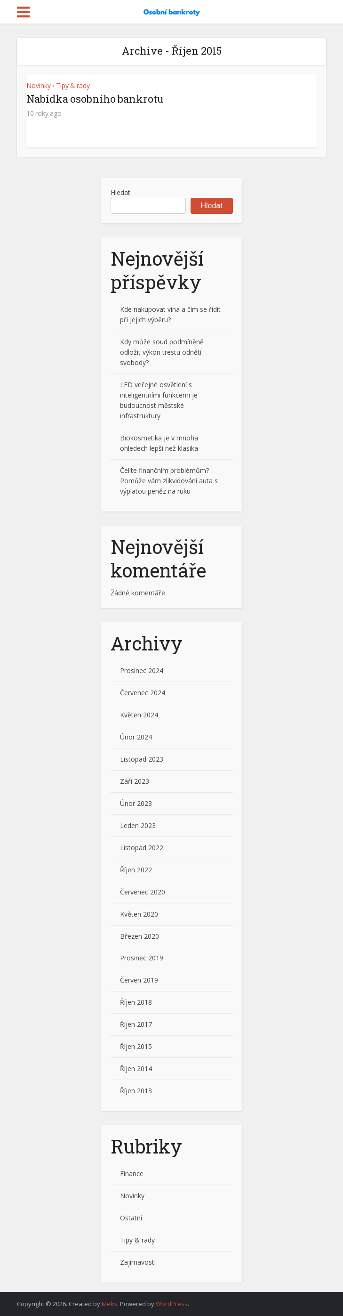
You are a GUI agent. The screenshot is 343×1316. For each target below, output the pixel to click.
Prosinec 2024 (141, 670)
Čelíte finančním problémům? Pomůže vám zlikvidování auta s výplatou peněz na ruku (169, 481)
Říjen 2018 (136, 1002)
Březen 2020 (139, 936)
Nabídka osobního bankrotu (95, 99)
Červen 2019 (139, 979)
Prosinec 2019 (141, 957)
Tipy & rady (73, 85)
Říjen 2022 (136, 869)
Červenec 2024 (142, 692)
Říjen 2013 (136, 1090)
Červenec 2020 (142, 891)
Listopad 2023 (141, 759)
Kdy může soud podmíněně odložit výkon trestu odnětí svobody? (162, 352)
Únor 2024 (136, 736)
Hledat (120, 192)
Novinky (38, 85)
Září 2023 (134, 781)
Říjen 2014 (136, 1068)
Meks (109, 1304)
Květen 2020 (139, 914)
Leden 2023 (138, 825)
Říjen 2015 (136, 1046)
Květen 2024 (139, 714)
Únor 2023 (136, 803)
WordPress (172, 1304)
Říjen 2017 (136, 1024)
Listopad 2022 (141, 847)
